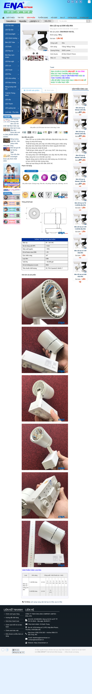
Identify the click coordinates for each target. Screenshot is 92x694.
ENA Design (58, 652)
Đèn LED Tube (10, 42)
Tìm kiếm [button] (22, 21)
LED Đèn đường (10, 82)
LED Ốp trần (9, 30)
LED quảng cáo (10, 108)
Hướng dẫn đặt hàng (12, 617)
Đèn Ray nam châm (9, 56)
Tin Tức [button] (21, 18)
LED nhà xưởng (10, 78)
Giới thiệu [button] (10, 18)
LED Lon (8, 66)
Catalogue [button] (72, 18)
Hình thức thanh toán (12, 621)
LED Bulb (8, 46)
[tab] (31, 90)
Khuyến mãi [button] (11, 21)
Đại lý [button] (62, 18)
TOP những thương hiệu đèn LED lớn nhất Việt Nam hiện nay (11, 122)
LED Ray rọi (9, 51)
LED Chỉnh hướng (11, 38)
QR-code (16, 650)
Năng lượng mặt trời (10, 88)
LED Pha (8, 74)
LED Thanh (9, 104)
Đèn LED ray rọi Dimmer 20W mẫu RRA (80, 134)
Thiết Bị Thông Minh (10, 94)
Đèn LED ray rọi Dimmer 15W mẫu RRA (80, 181)
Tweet (52, 67)
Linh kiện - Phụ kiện (11, 112)
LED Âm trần (9, 25)
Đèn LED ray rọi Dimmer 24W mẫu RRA (80, 110)
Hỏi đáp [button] (54, 18)
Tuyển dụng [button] (43, 18)
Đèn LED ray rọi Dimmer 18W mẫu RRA (80, 157)
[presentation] (33, 53)
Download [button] (84, 18)
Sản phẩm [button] (31, 18)
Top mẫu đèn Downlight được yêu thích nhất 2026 (11, 158)
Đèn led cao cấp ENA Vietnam (60, 650)
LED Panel (8, 70)
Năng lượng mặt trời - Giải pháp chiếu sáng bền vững (11, 142)
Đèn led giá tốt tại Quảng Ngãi (15, 150)
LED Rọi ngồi (9, 61)
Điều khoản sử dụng (72, 652)
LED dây (8, 99)
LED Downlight (10, 34)
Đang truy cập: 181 (18, 652)
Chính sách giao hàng (12, 614)
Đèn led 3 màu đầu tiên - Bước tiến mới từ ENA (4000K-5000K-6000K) (11, 132)
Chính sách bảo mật (12, 630)
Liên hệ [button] (32, 21)
